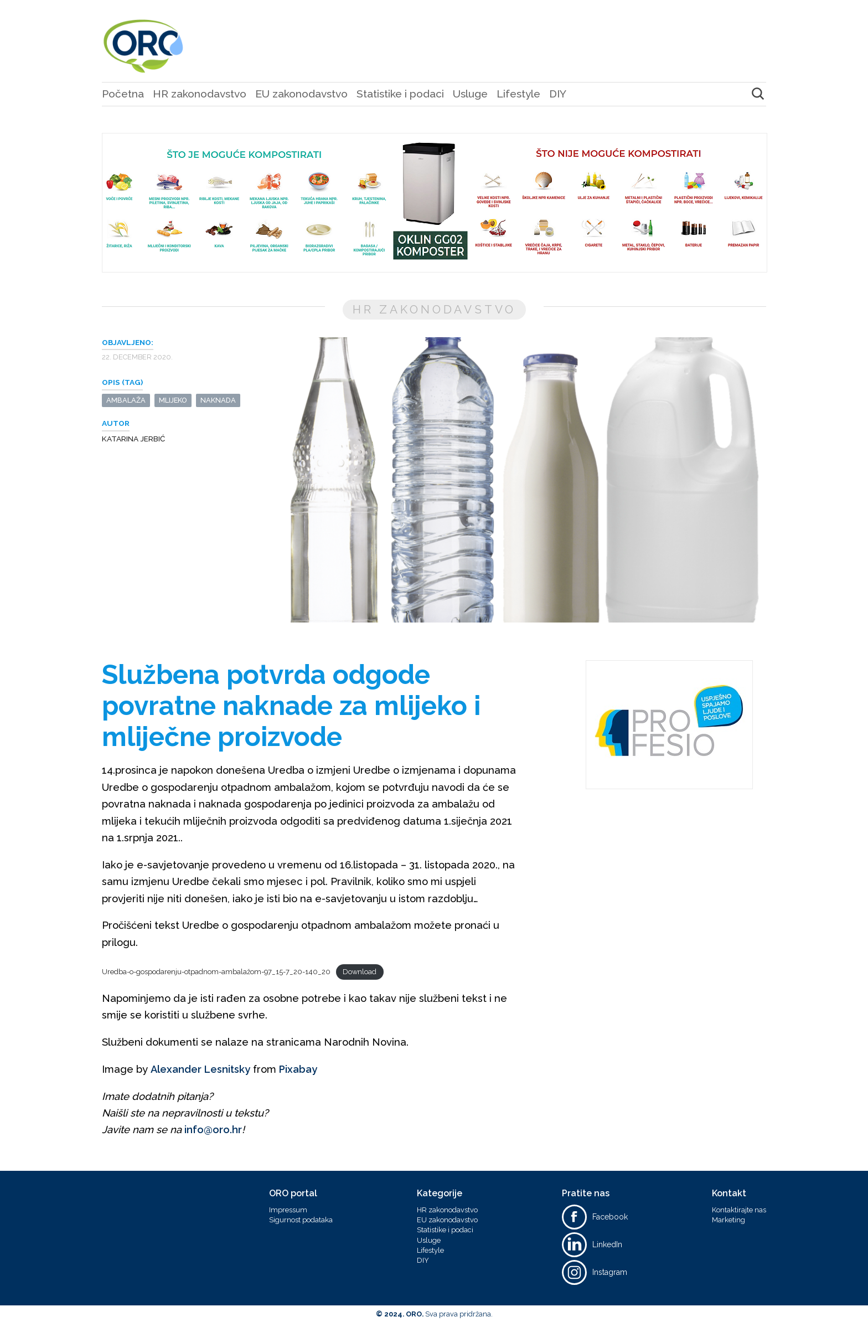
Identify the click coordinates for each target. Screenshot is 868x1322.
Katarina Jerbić (133, 439)
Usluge (470, 94)
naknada (218, 400)
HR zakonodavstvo (199, 94)
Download (359, 972)
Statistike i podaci (400, 94)
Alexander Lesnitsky (200, 1069)
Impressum (288, 1210)
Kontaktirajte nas (739, 1210)
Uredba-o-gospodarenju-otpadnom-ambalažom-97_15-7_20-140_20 (216, 972)
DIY (557, 94)
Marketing (728, 1220)
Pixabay (298, 1069)
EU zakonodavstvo (301, 94)
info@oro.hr (213, 1129)
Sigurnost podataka (301, 1220)
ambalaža (126, 400)
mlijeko (173, 400)
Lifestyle (518, 94)
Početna (123, 94)
